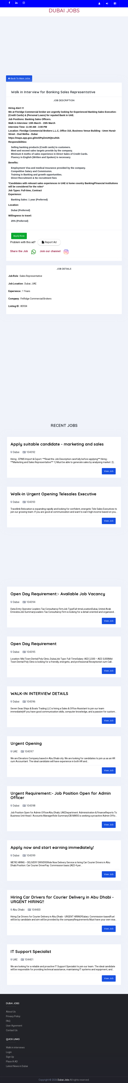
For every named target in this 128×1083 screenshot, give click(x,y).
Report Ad (49, 242)
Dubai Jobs (63, 1079)
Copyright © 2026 (48, 1079)
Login (9, 1052)
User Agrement (14, 1025)
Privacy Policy (13, 1016)
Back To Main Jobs (19, 78)
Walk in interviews (15, 1047)
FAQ (8, 1021)
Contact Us (12, 1030)
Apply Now (19, 236)
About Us (11, 1011)
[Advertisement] (64, 48)
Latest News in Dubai (17, 1066)
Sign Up (10, 1056)
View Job (109, 471)
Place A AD (12, 1061)
